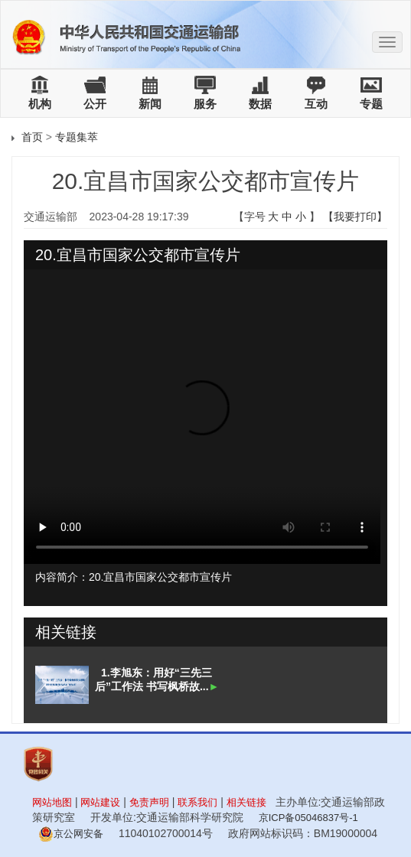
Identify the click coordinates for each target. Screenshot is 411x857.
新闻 (150, 103)
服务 (205, 103)
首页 (32, 137)
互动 (316, 103)
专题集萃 (76, 137)
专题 (371, 103)
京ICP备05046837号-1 (308, 817)
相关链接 (246, 802)
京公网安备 (70, 833)
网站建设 (100, 802)
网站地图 (52, 802)
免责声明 (149, 802)
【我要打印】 (355, 216)
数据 (260, 103)
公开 (94, 103)
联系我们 (197, 802)
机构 (39, 103)
